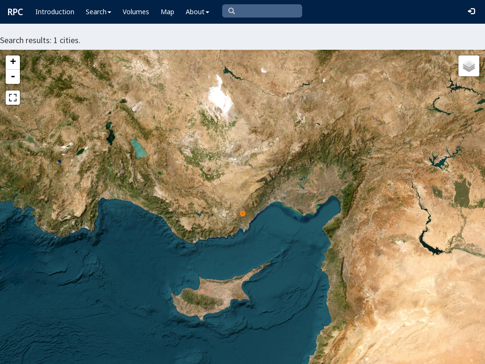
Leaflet (144, 352)
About (197, 11)
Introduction (55, 11)
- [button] (12, 77)
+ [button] (13, 62)
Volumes (136, 11)
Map (167, 11)
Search (98, 11)
